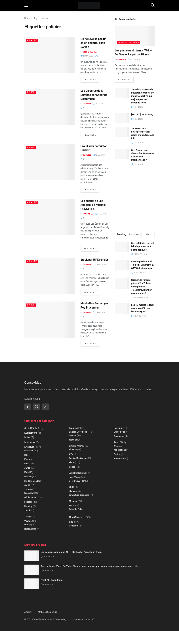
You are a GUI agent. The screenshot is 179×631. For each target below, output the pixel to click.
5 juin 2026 (137, 165)
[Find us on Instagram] (45, 407)
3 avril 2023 (99, 265)
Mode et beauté (32, 481)
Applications (120, 450)
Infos (27, 437)
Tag (35, 18)
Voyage (28, 521)
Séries (72, 467)
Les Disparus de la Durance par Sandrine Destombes (94, 95)
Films (71, 462)
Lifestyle (29, 446)
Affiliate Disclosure (47, 612)
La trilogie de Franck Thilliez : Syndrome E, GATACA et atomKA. (142, 264)
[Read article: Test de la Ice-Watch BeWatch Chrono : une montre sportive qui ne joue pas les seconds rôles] (122, 93)
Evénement (30, 432)
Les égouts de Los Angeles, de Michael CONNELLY (93, 205)
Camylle (87, 104)
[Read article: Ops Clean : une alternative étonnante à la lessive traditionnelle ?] (122, 154)
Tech (116, 442)
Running (28, 506)
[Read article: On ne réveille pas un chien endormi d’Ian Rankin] (49, 55)
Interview (29, 442)
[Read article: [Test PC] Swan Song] (122, 118)
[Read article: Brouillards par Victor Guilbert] (49, 162)
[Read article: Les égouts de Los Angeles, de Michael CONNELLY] (49, 217)
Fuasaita (121, 59)
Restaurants (30, 529)
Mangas (73, 440)
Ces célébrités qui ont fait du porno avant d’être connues (142, 246)
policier (44, 18)
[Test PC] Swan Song (142, 114)
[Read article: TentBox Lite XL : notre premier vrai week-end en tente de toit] (122, 132)
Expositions (119, 432)
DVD (71, 454)
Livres (31, 92)
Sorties (118, 428)
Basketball (29, 493)
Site (71, 522)
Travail (27, 516)
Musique (73, 501)
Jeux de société (77, 473)
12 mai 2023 (99, 155)
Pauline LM (88, 214)
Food (26, 463)
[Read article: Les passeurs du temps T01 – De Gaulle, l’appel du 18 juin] (135, 36)
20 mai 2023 (87, 56)
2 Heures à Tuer (77, 481)
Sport (27, 489)
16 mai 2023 (99, 104)
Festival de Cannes (78, 458)
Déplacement (30, 497)
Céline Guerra (89, 52)
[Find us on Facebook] (27, 407)
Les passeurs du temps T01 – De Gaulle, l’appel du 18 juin (71, 552)
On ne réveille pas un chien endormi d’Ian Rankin (93, 43)
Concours (73, 525)
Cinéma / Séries (77, 446)
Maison (28, 476)
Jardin (27, 468)
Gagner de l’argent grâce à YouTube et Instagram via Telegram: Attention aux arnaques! (141, 286)
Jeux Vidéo (74, 477)
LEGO (71, 487)
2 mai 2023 (101, 214)
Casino (117, 454)
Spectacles (119, 436)
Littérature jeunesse (79, 495)
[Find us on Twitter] (36, 407)
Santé (27, 485)
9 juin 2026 (137, 107)
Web (116, 446)
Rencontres (119, 458)
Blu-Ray (73, 449)
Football (28, 502)
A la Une (32, 40)
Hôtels (27, 524)
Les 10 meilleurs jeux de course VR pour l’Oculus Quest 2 (142, 308)
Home (27, 18)
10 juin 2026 (134, 59)
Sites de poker (76, 509)
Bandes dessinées (128, 42)
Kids (26, 472)
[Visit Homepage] (89, 5)
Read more (91, 79)
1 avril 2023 (99, 312)
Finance (28, 459)
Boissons (28, 450)
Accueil (28, 612)
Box (26, 455)
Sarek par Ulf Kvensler (94, 259)
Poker (72, 505)
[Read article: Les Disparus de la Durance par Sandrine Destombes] (49, 107)
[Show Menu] (26, 5)
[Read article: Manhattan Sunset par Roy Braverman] (49, 320)
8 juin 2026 (137, 119)
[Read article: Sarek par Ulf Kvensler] (49, 276)
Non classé (75, 517)
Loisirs (73, 428)
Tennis (27, 510)
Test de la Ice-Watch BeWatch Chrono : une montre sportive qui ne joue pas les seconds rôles (143, 96)
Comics (72, 435)
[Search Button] (153, 5)
